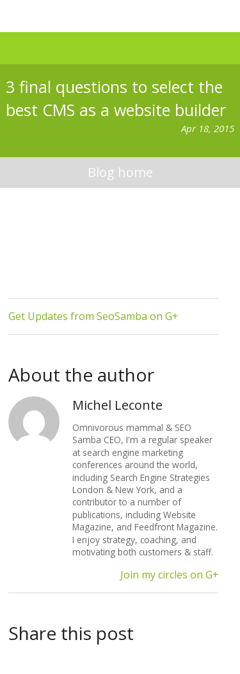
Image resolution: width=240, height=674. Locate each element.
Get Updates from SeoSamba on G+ (93, 316)
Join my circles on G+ (169, 575)
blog (120, 173)
